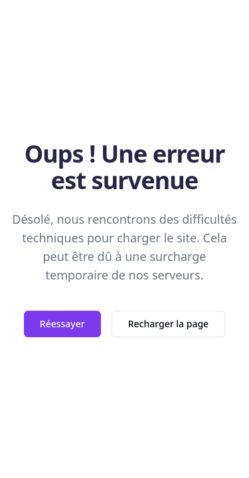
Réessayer (62, 323)
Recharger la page (168, 323)
